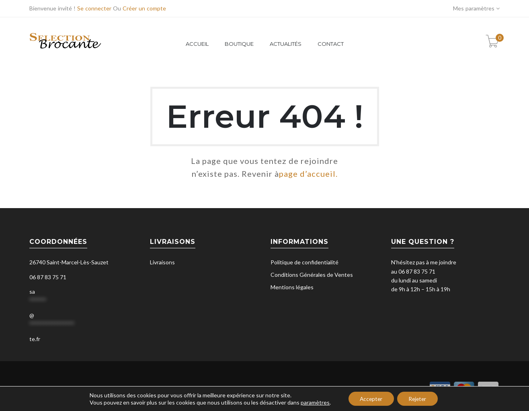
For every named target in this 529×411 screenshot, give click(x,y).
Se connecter (94, 8)
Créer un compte (144, 8)
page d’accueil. (308, 173)
